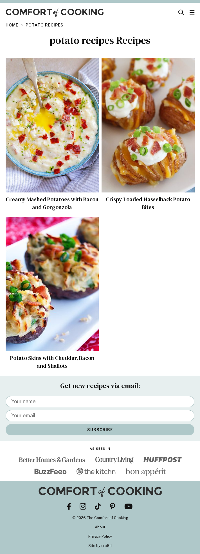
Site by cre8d (100, 546)
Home (12, 25)
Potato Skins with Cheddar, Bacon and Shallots (52, 362)
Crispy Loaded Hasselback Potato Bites (148, 203)
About (100, 527)
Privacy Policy (100, 536)
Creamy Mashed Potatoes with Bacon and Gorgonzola (52, 203)
